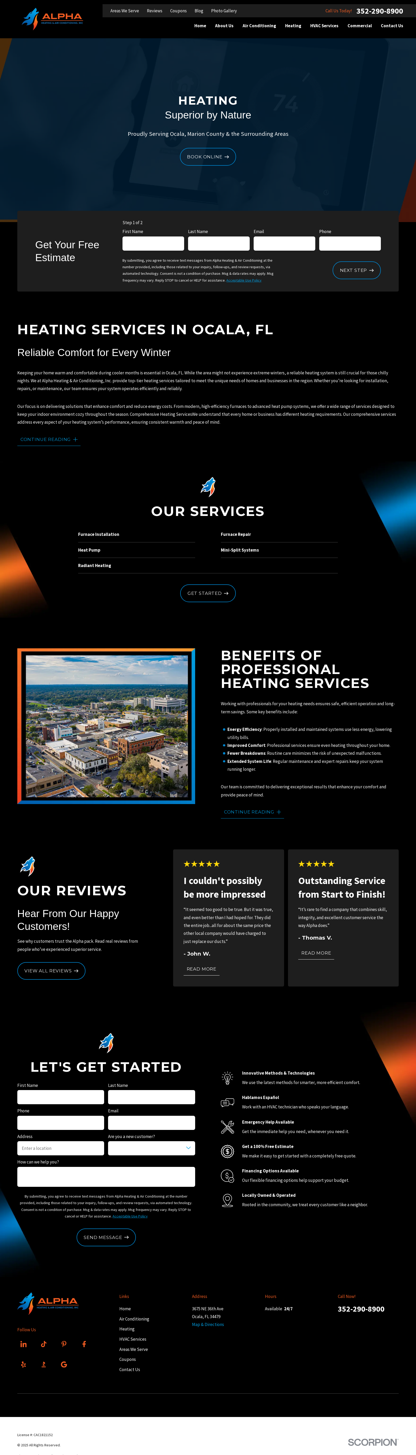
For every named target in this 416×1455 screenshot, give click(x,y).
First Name (132, 231)
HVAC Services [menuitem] (324, 26)
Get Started (208, 593)
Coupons (178, 11)
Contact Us (129, 1369)
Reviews (154, 11)
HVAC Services (132, 1339)
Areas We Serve (124, 11)
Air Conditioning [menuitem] (259, 26)
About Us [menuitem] (224, 26)
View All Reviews (51, 970)
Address (25, 1136)
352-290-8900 (379, 11)
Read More (202, 968)
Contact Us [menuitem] (392, 26)
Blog (199, 11)
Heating (126, 1329)
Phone (325, 231)
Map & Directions (208, 1324)
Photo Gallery (224, 11)
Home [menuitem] (200, 26)
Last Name (198, 231)
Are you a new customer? (131, 1136)
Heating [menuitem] (293, 26)
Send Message (106, 1237)
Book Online (208, 156)
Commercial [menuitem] (360, 26)
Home (125, 1309)
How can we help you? (38, 1162)
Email (259, 231)
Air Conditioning (134, 1319)
